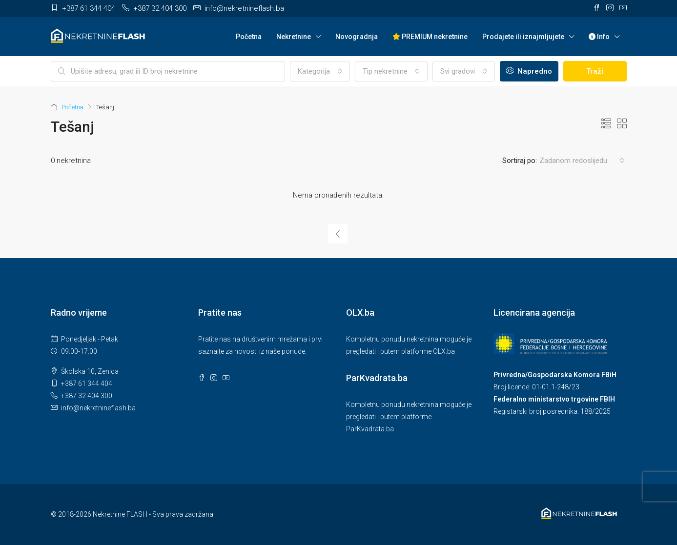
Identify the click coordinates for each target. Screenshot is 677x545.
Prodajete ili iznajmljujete (523, 36)
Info (599, 36)
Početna (249, 36)
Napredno (529, 71)
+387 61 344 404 (86, 383)
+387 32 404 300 (86, 396)
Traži (594, 71)
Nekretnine (293, 36)
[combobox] (320, 71)
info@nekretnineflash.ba (98, 408)
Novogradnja (356, 36)
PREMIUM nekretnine (430, 36)
